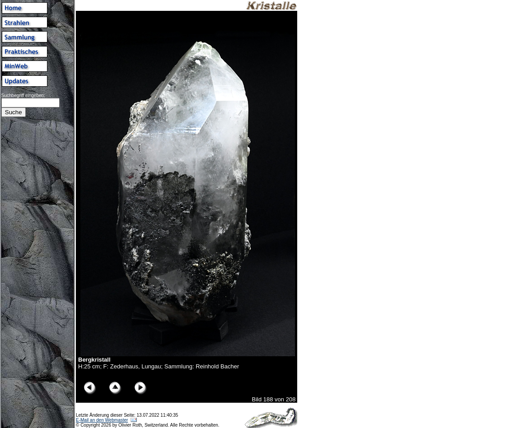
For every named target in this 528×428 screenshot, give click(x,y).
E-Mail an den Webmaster (102, 420)
